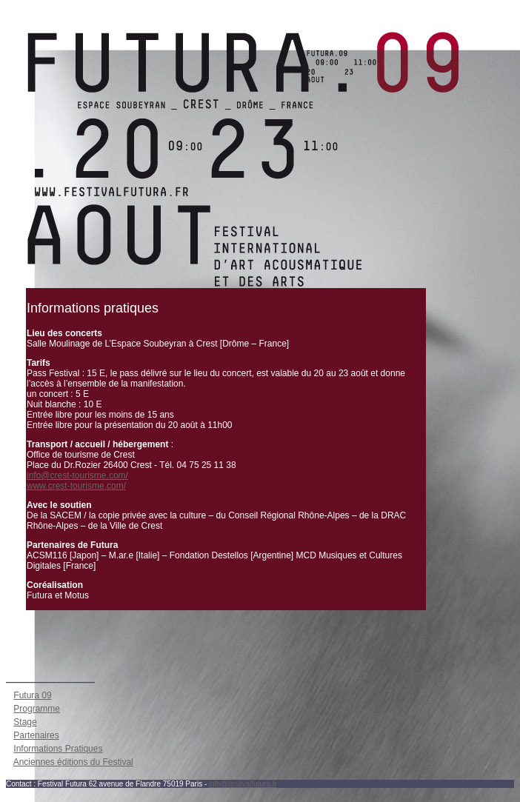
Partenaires (36, 735)
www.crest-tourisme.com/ (76, 486)
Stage (24, 722)
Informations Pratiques (57, 748)
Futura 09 (32, 695)
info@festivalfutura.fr (243, 784)
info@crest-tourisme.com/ (77, 475)
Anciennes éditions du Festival (73, 762)
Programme (36, 709)
